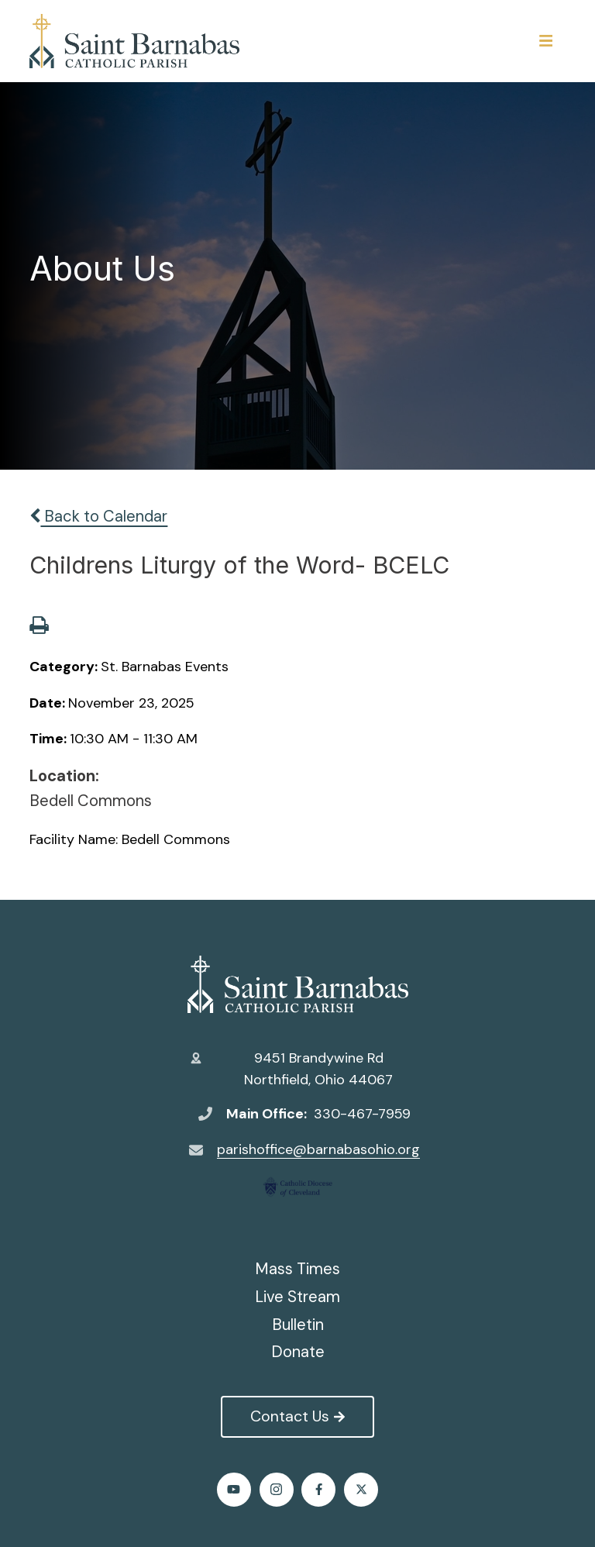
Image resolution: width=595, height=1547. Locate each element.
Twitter (361, 1489)
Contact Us (297, 1416)
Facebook (318, 1489)
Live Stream (297, 1297)
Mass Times (297, 1269)
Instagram (276, 1489)
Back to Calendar (98, 516)
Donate (298, 1352)
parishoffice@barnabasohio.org (318, 1149)
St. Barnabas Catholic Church (297, 984)
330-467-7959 (362, 1113)
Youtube (233, 1489)
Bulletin (298, 1324)
